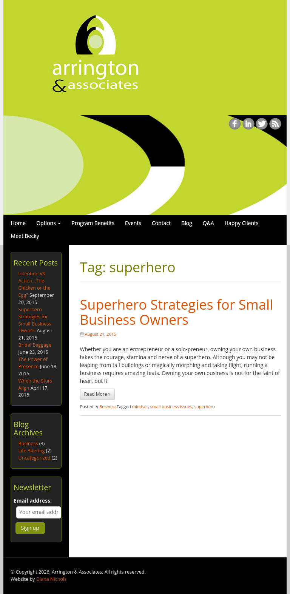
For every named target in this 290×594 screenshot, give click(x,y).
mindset (140, 406)
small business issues (171, 406)
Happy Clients (242, 223)
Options (48, 223)
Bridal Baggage (35, 345)
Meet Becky (25, 235)
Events (133, 223)
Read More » (97, 394)
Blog (186, 223)
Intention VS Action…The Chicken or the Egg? (35, 284)
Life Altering (32, 450)
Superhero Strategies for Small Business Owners (176, 312)
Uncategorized (35, 458)
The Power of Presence (33, 363)
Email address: (33, 500)
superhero (204, 406)
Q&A (208, 223)
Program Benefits (92, 223)
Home (18, 223)
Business (108, 406)
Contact (161, 223)
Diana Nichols (51, 579)
